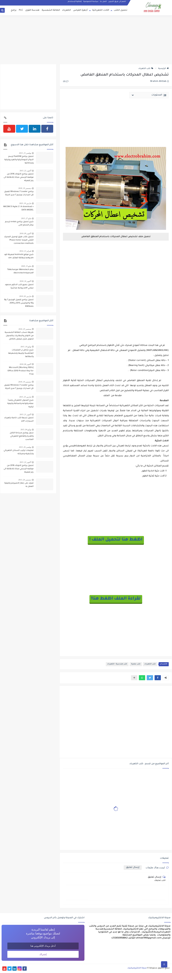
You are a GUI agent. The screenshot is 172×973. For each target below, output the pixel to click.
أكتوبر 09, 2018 (25, 233)
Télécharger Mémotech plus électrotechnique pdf (20, 271)
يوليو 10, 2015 (26, 347)
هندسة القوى (32, 10)
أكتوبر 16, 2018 (25, 281)
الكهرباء (66, 10)
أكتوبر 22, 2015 (25, 171)
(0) (65, 82)
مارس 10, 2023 (25, 203)
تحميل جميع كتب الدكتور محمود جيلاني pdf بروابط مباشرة (19, 286)
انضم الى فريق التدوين (117, 2)
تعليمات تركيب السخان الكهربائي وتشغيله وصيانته (19, 452)
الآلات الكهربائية (100, 10)
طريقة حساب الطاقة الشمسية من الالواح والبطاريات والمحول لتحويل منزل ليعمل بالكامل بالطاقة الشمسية (19, 336)
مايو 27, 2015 (26, 218)
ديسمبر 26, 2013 (24, 480)
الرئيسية (163, 69)
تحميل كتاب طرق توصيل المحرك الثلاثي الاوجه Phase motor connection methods (19, 240)
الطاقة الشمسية (51, 10)
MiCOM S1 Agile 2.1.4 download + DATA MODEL (18, 208)
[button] (158, 677)
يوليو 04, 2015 (26, 429)
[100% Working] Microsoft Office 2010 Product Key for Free (21, 371)
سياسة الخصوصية (90, 2)
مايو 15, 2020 (26, 266)
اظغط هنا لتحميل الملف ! (115, 540)
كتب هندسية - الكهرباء (117, 664)
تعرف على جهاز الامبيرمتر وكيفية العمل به (19, 485)
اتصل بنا (103, 2)
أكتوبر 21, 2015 (25, 414)
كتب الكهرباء (146, 69)
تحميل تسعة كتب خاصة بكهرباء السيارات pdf (19, 419)
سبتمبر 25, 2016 (25, 329)
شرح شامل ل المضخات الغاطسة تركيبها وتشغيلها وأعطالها (21, 353)
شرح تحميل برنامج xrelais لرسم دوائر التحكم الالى (19, 223)
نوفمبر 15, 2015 (25, 153)
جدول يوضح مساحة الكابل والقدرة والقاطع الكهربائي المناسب (22, 436)
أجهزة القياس (80, 10)
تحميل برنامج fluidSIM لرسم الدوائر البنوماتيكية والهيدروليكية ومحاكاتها (19, 159)
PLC (21, 10)
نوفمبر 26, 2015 (25, 447)
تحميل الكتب (120, 10)
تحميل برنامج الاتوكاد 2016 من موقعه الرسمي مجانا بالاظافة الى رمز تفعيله (19, 177)
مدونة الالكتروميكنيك (137, 968)
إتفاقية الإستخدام (75, 2)
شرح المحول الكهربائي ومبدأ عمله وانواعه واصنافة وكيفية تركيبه (20, 403)
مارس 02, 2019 (25, 296)
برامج (13, 10)
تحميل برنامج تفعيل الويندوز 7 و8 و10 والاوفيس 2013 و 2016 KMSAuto (19, 303)
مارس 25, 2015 (25, 397)
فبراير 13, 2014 (25, 251)
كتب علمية (135, 664)
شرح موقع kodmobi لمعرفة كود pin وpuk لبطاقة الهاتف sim (19, 256)
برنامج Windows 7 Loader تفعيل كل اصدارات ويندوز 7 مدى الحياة (19, 193)
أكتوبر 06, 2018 (25, 364)
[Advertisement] (86, 40)
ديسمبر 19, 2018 (24, 188)
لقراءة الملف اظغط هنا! (116, 599)
